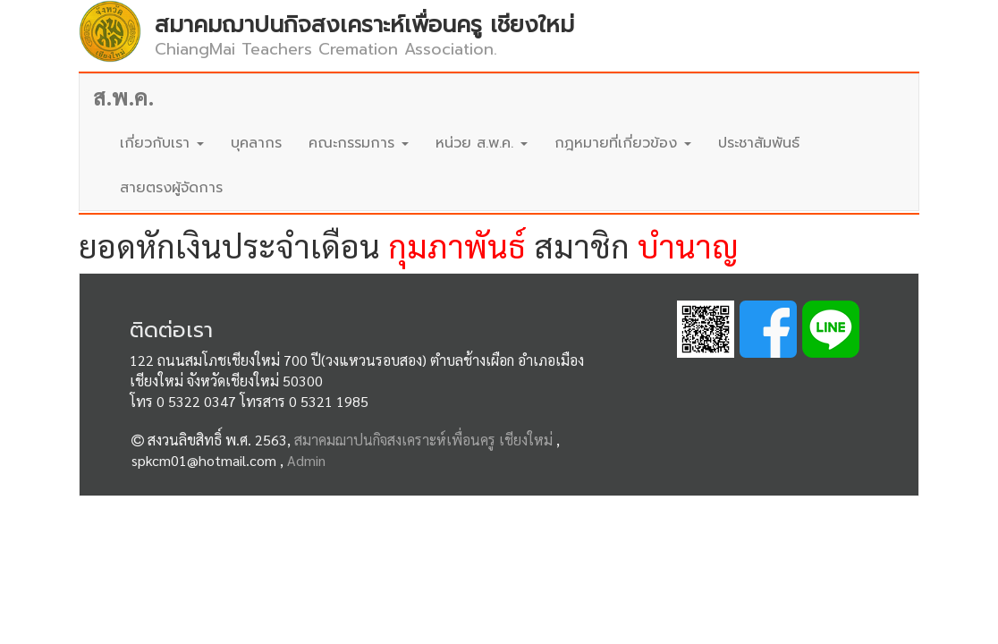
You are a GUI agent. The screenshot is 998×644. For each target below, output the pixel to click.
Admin (306, 460)
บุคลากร (256, 143)
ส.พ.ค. (123, 96)
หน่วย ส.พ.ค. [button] (482, 143)
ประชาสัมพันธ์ (758, 143)
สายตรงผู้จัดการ (171, 188)
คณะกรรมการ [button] (359, 143)
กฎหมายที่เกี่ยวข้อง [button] (622, 143)
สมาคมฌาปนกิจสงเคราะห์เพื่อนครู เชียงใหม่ (423, 439)
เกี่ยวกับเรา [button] (162, 143)
